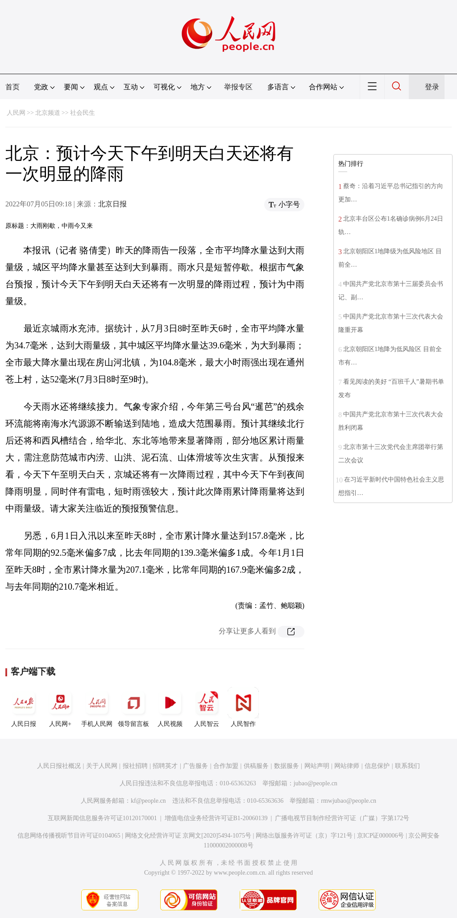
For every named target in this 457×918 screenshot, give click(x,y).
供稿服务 (256, 766)
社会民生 (82, 112)
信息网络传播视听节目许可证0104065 (68, 835)
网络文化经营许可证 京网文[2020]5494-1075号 (188, 835)
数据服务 (286, 766)
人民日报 (23, 707)
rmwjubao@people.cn (348, 800)
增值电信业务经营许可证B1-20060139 (216, 818)
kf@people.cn (148, 800)
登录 (432, 87)
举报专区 (238, 87)
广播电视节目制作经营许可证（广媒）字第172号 (342, 818)
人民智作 (243, 707)
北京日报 (112, 204)
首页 (12, 87)
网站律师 (346, 766)
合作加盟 (225, 766)
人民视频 (170, 707)
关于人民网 (101, 766)
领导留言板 (133, 707)
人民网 (16, 112)
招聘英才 (165, 766)
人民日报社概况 (59, 766)
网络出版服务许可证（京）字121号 (304, 835)
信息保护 (377, 766)
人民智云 (206, 707)
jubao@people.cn (315, 783)
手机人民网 (96, 707)
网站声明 (316, 766)
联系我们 (407, 766)
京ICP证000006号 (380, 835)
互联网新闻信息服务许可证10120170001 (102, 818)
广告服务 (195, 766)
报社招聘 (135, 766)
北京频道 (47, 112)
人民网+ (60, 707)
